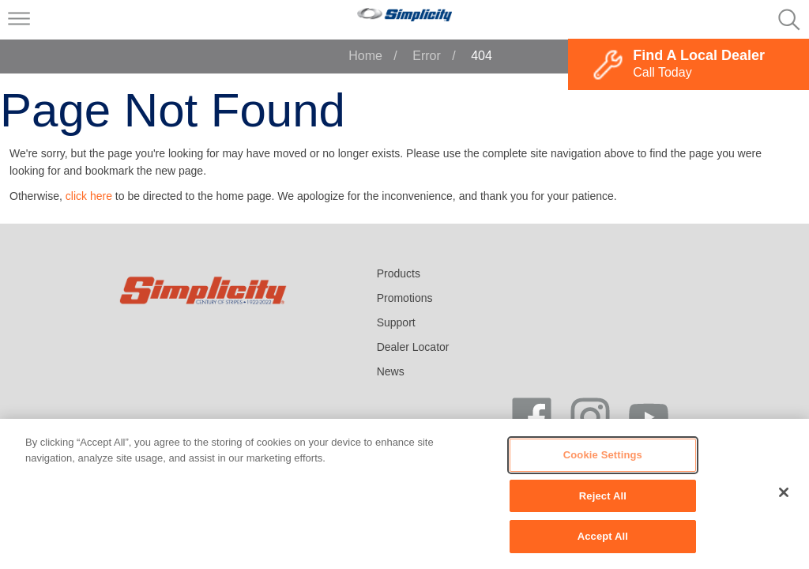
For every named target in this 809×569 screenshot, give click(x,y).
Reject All (603, 496)
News (390, 371)
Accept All (603, 536)
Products (398, 273)
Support (396, 322)
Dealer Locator (413, 347)
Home (365, 55)
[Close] (783, 492)
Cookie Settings (602, 455)
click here (89, 196)
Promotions (405, 298)
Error (426, 55)
